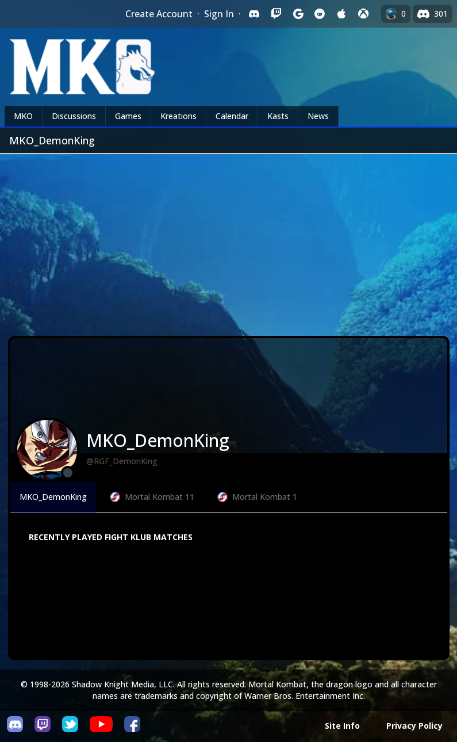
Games (128, 115)
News (318, 115)
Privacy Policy (414, 725)
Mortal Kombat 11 (152, 496)
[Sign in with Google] (297, 13)
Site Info (342, 725)
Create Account (159, 13)
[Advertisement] (228, 240)
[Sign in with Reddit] (319, 13)
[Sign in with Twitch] (276, 13)
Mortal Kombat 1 (257, 496)
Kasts (278, 115)
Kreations (178, 115)
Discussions (74, 115)
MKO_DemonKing (53, 496)
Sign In (219, 13)
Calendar (232, 115)
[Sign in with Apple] (341, 13)
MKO (23, 115)
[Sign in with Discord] (254, 13)
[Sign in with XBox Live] (363, 13)
